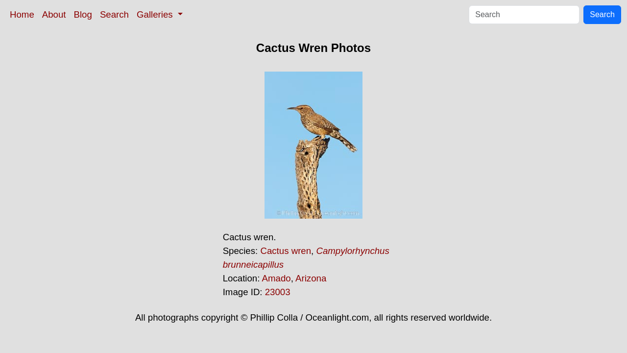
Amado (276, 278)
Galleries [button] (156, 14)
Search (114, 14)
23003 (277, 292)
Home (22, 14)
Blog (83, 14)
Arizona (310, 278)
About (54, 14)
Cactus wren (285, 251)
